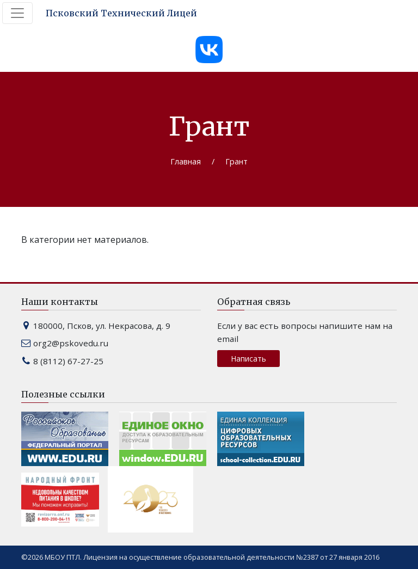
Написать (248, 358)
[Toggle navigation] (17, 13)
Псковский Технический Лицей (121, 13)
